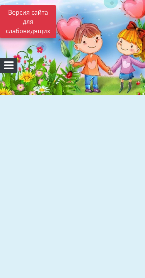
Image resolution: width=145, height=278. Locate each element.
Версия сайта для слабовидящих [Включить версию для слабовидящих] (28, 21)
